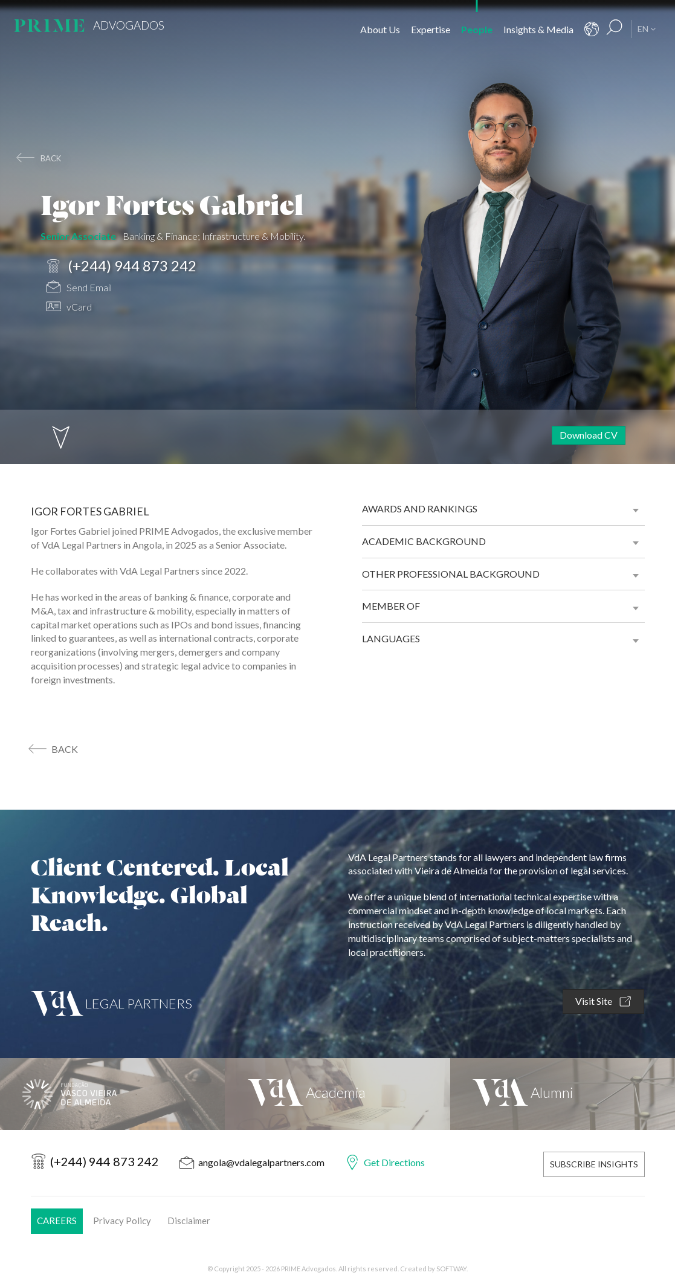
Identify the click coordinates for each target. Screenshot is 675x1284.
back (50, 158)
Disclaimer (188, 1218)
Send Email (79, 288)
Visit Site (603, 1001)
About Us (380, 29)
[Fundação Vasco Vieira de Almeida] (112, 1094)
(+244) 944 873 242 (121, 266)
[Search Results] (614, 29)
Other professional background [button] (451, 573)
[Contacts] (591, 29)
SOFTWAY (451, 1267)
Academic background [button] (424, 541)
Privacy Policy (122, 1218)
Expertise (430, 29)
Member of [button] (391, 605)
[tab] (503, 508)
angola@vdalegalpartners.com (261, 1162)
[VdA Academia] (337, 1094)
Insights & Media (538, 29)
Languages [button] (391, 638)
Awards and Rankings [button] (419, 508)
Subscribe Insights (594, 1163)
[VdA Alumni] (562, 1094)
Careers (57, 1218)
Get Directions (394, 1162)
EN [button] (647, 29)
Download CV (589, 434)
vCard (69, 307)
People (477, 29)
